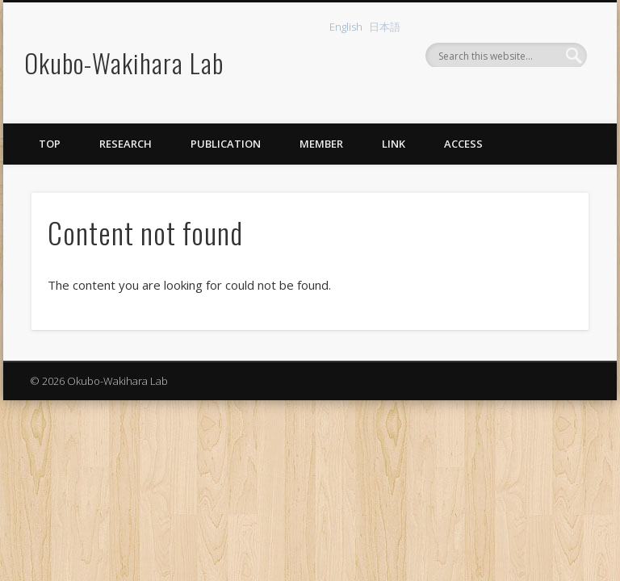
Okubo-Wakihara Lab (124, 63)
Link (393, 143)
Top (50, 143)
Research (125, 143)
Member (321, 143)
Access (463, 143)
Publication (226, 143)
